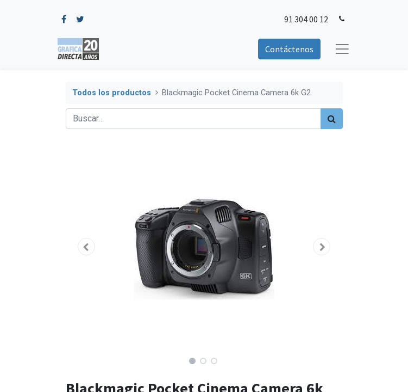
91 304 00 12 (306, 19)
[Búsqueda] (332, 118)
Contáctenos (289, 49)
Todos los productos (111, 92)
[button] (87, 246)
